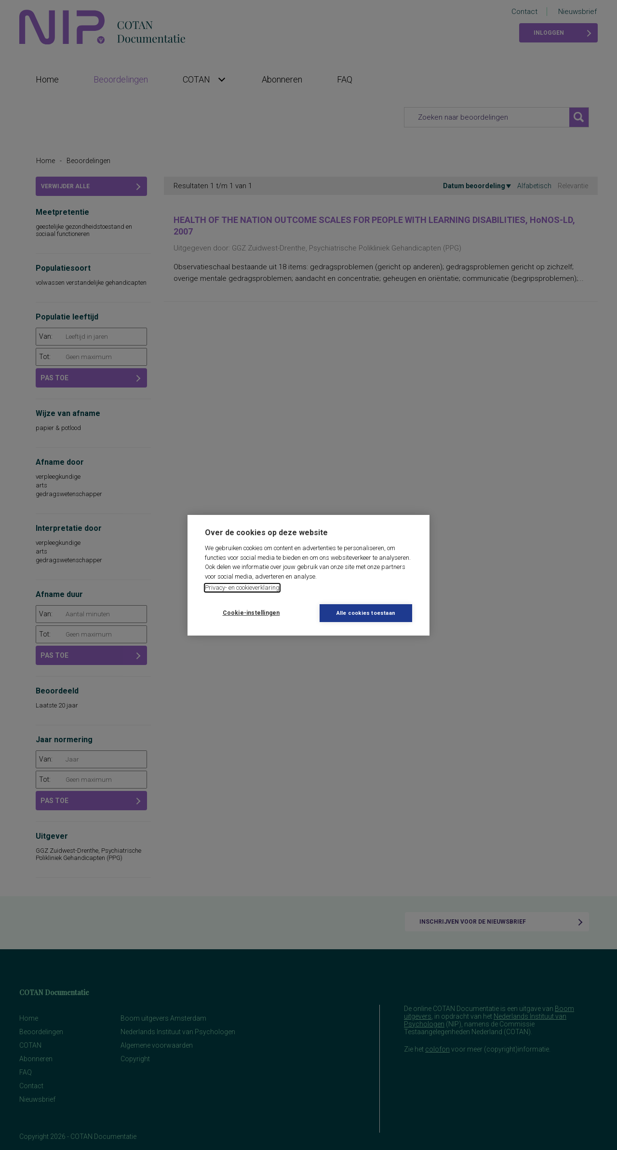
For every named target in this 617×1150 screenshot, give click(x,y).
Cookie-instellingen (251, 613)
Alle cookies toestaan (365, 613)
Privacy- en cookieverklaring (242, 587)
